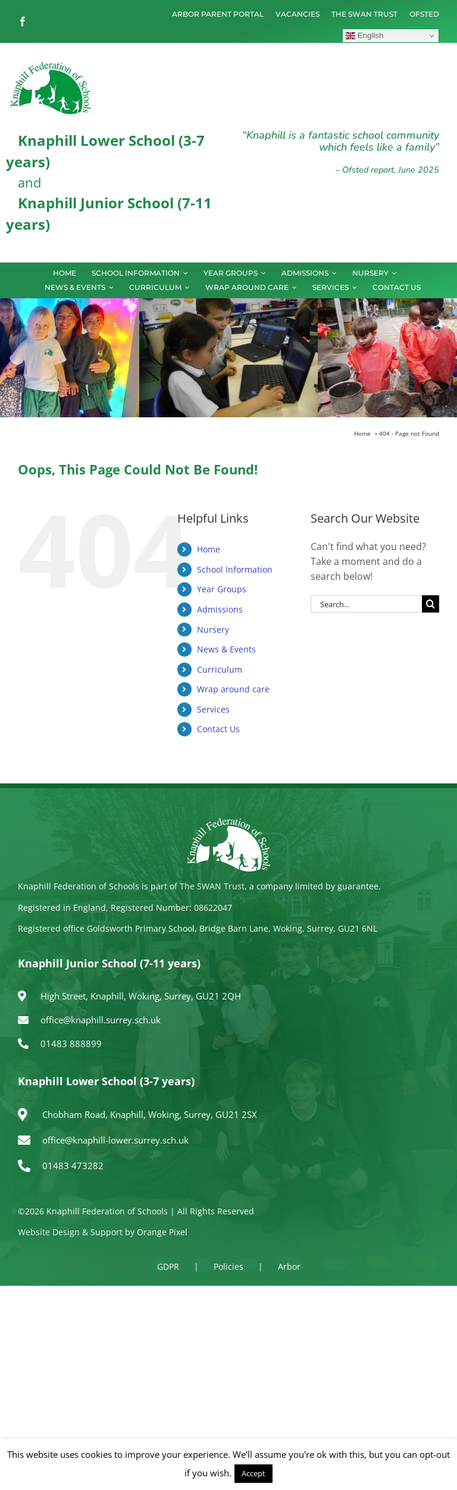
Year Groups (221, 589)
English (364, 35)
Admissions (220, 609)
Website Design (49, 1232)
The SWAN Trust (212, 886)
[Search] (430, 604)
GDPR (168, 1266)
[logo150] (50, 63)
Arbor (289, 1266)
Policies (228, 1266)
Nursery (213, 629)
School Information (235, 569)
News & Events (226, 649)
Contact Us (218, 729)
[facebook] (22, 21)
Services (213, 709)
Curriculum (219, 669)
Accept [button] (253, 1473)
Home (208, 549)
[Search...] (366, 604)
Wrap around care (233, 689)
